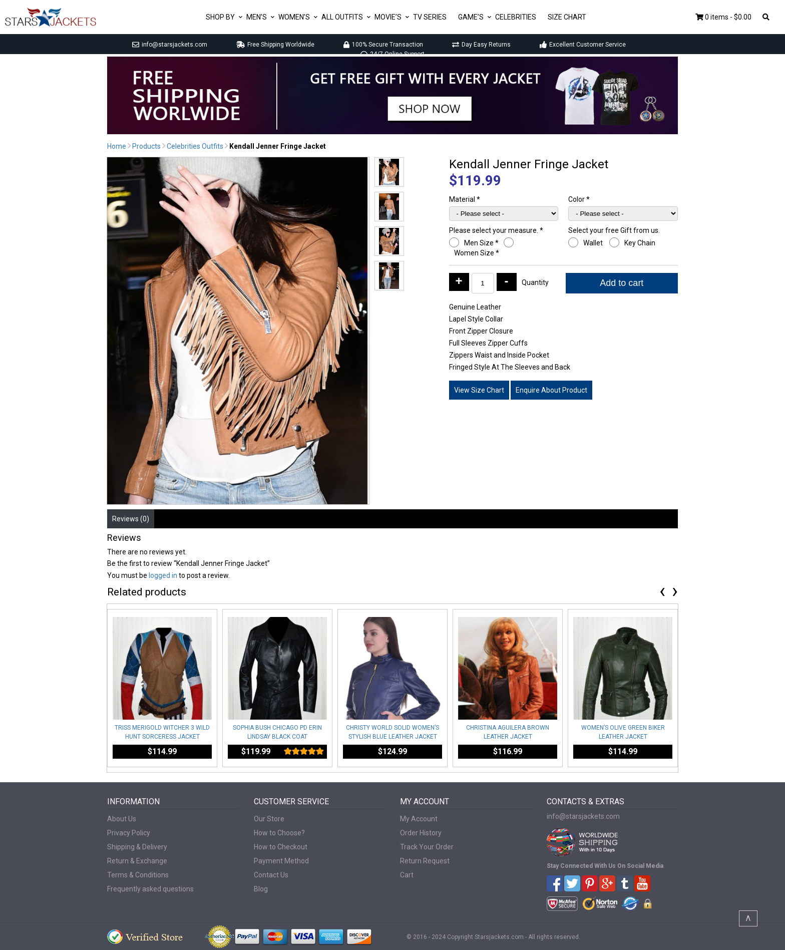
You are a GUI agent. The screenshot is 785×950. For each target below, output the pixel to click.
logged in (163, 575)
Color (579, 199)
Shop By (220, 17)
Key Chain (640, 243)
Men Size (481, 243)
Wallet (593, 243)
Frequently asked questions (150, 889)
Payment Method (281, 861)
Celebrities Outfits (195, 146)
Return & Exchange (137, 861)
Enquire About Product (551, 390)
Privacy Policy (128, 833)
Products (146, 146)
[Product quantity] (483, 283)
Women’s (294, 17)
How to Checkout (280, 847)
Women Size (476, 253)
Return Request (425, 861)
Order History (421, 833)
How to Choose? (279, 833)
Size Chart (567, 17)
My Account (419, 819)
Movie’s (388, 17)
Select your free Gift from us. (614, 230)
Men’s (256, 17)
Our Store (269, 819)
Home (116, 146)
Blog (261, 889)
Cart (407, 875)
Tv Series (430, 17)
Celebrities (515, 17)
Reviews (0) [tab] (130, 519)
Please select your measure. (496, 230)
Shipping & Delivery (137, 847)
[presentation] (662, 592)
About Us (121, 819)
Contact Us (271, 875)
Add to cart (621, 283)
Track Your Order (427, 847)
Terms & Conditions (138, 875)
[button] (389, 172)
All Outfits (342, 17)
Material (464, 199)
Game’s (471, 17)
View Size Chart (479, 390)
